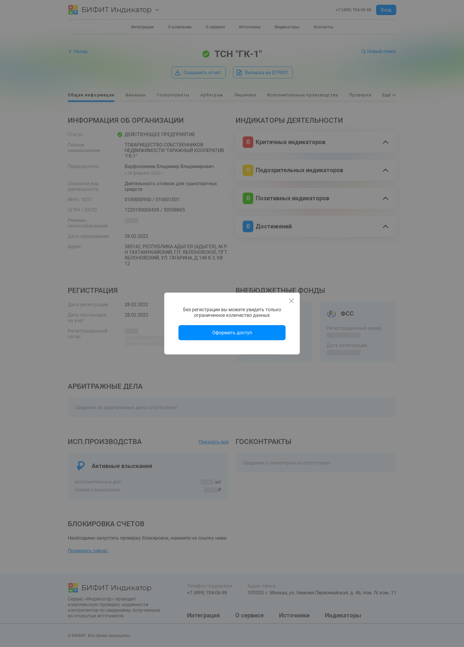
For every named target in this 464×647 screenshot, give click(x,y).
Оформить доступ (232, 332)
